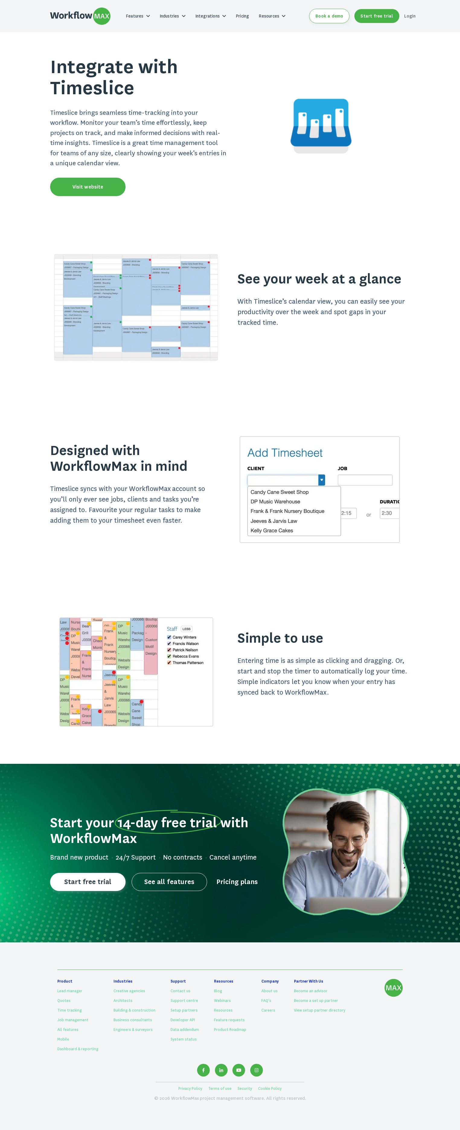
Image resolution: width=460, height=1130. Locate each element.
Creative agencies (129, 991)
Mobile (63, 1039)
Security (245, 1088)
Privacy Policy (190, 1088)
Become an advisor (310, 991)
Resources (223, 1010)
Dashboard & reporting (77, 1049)
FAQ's (266, 1000)
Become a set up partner (316, 1000)
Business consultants (132, 1020)
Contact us (180, 991)
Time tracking (69, 1010)
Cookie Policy (270, 1088)
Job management (72, 1020)
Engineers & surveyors (133, 1029)
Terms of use (220, 1088)
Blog (218, 991)
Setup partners (184, 1010)
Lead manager (69, 991)
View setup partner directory (319, 1010)
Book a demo (329, 16)
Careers (268, 1010)
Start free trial (376, 16)
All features (67, 1029)
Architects (123, 1000)
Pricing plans (237, 881)
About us (269, 991)
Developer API (183, 1020)
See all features (169, 881)
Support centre (184, 1000)
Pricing (242, 16)
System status (184, 1039)
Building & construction (134, 1010)
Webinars (222, 1000)
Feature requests (229, 1020)
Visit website (87, 187)
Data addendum (185, 1029)
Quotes (64, 1000)
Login (410, 16)
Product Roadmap (230, 1029)
